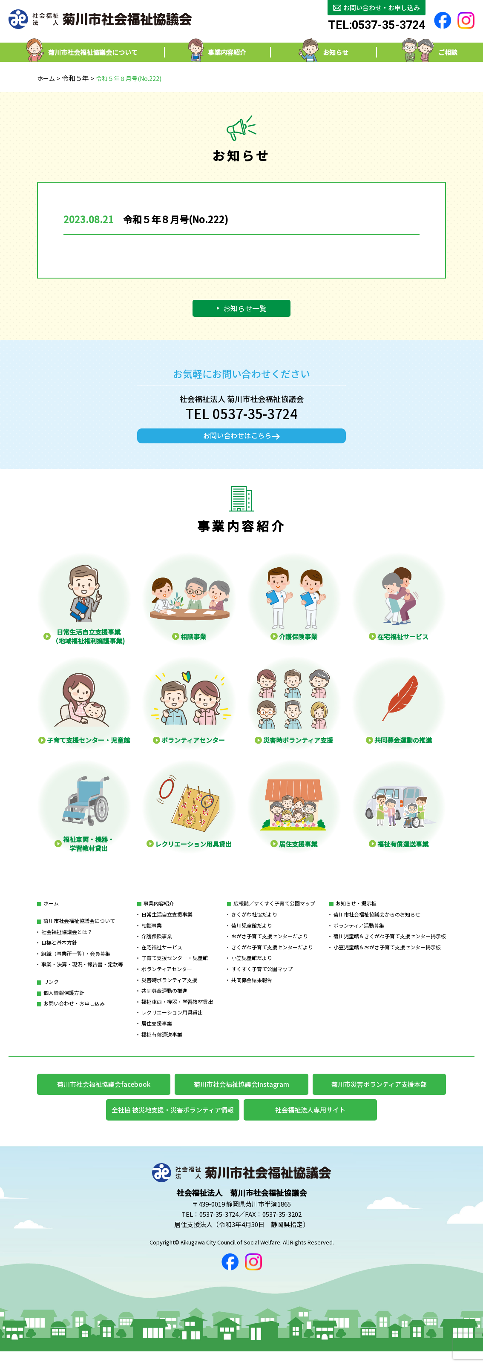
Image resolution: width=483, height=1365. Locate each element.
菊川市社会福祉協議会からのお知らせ (377, 923)
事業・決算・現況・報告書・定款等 (82, 973)
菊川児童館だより (251, 934)
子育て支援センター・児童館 (174, 967)
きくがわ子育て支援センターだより (272, 956)
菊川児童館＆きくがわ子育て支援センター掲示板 (390, 945)
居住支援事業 (156, 1032)
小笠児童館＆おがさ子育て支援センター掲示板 (387, 956)
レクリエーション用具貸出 (172, 1022)
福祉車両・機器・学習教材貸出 (177, 1010)
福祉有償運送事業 (161, 1043)
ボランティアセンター (166, 978)
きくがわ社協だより (254, 923)
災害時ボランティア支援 (169, 989)
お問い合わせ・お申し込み (74, 1013)
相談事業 (151, 934)
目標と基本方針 (59, 952)
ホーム (46, 78)
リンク (51, 990)
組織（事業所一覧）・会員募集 (75, 962)
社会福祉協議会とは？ (66, 941)
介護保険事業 (156, 945)
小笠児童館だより (251, 967)
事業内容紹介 (159, 913)
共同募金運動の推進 (164, 1000)
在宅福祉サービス (161, 956)
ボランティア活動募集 (359, 934)
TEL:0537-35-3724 (376, 25)
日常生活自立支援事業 (167, 923)
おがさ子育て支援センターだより (269, 945)
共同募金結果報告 (251, 989)
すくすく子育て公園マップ (262, 978)
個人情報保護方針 (63, 1002)
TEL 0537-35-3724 (242, 413)
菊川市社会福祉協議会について (79, 930)
